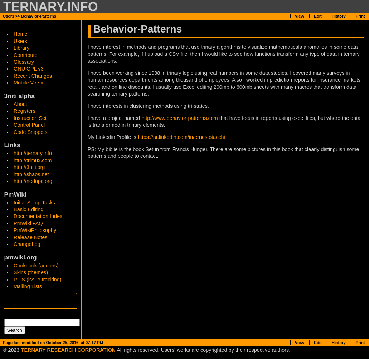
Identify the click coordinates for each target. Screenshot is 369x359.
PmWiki (15, 194)
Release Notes (30, 237)
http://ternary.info (33, 153)
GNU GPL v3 (28, 69)
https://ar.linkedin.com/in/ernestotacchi (181, 137)
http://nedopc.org (33, 181)
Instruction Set (30, 118)
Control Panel (29, 125)
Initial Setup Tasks (34, 202)
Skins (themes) (31, 272)
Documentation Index (38, 216)
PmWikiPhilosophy (35, 230)
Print (360, 16)
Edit (317, 16)
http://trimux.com (33, 160)
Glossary (24, 62)
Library (21, 48)
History (339, 16)
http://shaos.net (31, 174)
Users (20, 41)
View (299, 16)
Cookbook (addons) (36, 265)
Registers (24, 111)
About (20, 104)
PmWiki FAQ (28, 223)
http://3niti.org (29, 167)
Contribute (25, 55)
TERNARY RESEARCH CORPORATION (68, 350)
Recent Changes (33, 76)
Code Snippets (30, 132)
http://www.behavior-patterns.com (179, 118)
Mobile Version (30, 83)
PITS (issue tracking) (38, 279)
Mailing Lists (28, 286)
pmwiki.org (20, 257)
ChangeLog (27, 244)
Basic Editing (28, 209)
